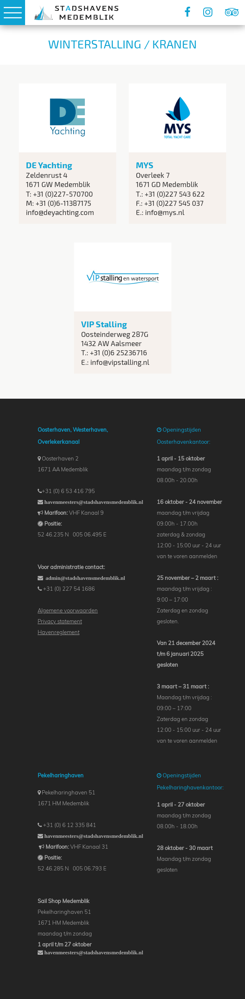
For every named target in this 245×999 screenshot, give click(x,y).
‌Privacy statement (60, 621)
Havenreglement (58, 632)
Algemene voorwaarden (68, 610)
